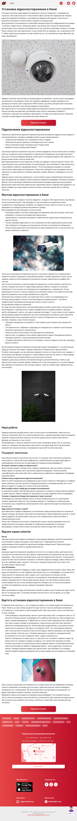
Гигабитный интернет (61, 718)
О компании (6, 718)
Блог (17, 722)
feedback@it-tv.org (54, 802)
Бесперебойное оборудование (40, 722)
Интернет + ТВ (7, 722)
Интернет (19, 725)
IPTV (45, 725)
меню (12, 3)
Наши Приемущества (44, 718)
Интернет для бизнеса (33, 725)
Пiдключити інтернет (38, 123)
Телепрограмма (7, 725)
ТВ (68, 722)
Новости (25, 722)
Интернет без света (28, 718)
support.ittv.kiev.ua (27, 802)
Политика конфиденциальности (38, 815)
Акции (16, 718)
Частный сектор (58, 722)
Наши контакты (38, 766)
